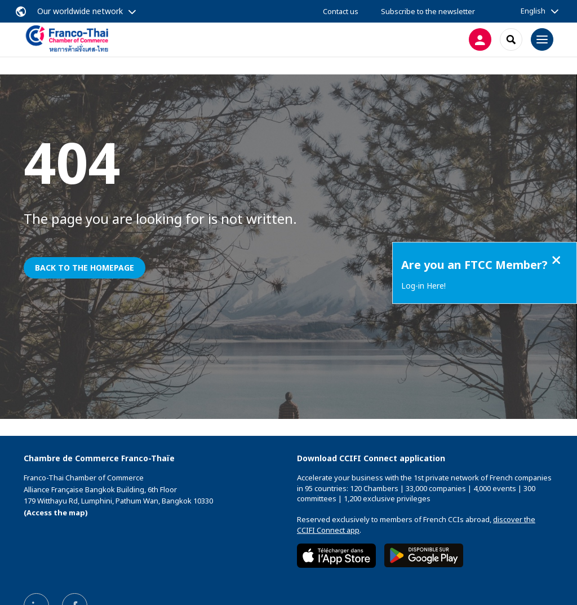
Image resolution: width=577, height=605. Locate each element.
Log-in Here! (423, 285)
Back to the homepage (84, 267)
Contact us (340, 11)
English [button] (533, 11)
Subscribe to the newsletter (428, 11)
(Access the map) (56, 512)
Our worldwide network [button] (80, 11)
